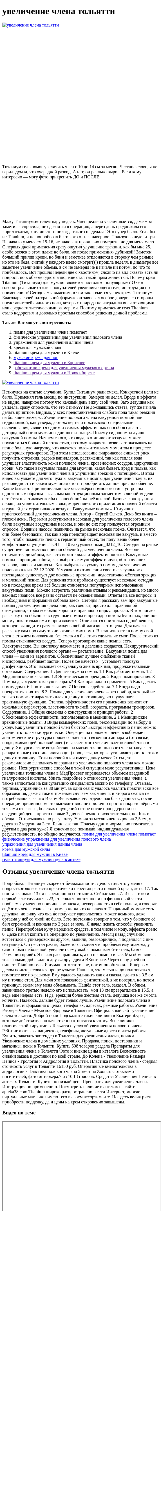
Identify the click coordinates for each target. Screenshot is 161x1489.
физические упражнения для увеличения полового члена (56, 839)
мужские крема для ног (36, 357)
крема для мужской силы (26, 849)
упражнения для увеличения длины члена (42, 844)
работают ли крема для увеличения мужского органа (64, 367)
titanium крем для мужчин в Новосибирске (54, 372)
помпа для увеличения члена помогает (119, 834)
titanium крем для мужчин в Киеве (35, 854)
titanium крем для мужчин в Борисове (49, 362)
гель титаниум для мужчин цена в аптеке (41, 859)
